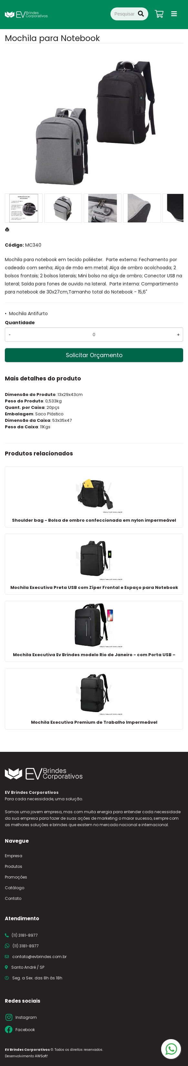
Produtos (13, 866)
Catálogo (14, 887)
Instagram (26, 1017)
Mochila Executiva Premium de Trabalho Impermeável (94, 722)
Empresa (13, 855)
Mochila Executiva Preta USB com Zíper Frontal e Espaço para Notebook (94, 587)
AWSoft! (41, 1056)
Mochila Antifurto (28, 313)
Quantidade (20, 322)
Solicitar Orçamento (94, 355)
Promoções (16, 877)
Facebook (25, 1029)
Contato (13, 898)
